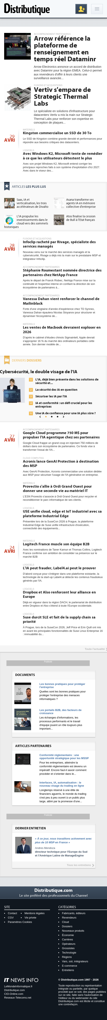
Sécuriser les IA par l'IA (51, 396)
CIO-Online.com (13, 993)
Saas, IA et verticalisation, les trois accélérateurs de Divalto (32, 203)
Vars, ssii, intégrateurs (75, 961)
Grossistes (68, 948)
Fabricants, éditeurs (73, 913)
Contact (12, 913)
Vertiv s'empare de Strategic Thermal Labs (62, 97)
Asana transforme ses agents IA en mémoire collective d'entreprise (81, 203)
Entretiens (68, 970)
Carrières (67, 939)
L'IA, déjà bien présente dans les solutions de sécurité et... (66, 381)
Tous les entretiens (79, 865)
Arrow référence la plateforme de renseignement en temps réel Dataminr (65, 49)
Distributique (27, 9)
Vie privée (30, 917)
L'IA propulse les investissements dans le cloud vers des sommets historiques (26, 222)
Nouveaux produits (73, 930)
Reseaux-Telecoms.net (17, 997)
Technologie (69, 952)
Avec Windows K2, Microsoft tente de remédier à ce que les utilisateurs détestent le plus (62, 155)
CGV (11, 917)
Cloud (65, 922)
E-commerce (69, 965)
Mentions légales (35, 913)
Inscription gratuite (81, 9)
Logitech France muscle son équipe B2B (56, 544)
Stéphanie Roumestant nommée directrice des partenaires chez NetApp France (62, 272)
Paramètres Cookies (20, 922)
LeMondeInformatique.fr (18, 986)
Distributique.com (14, 990)
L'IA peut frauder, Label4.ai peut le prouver (59, 568)
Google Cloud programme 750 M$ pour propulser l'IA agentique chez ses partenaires (61, 435)
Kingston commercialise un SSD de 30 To (57, 133)
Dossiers (67, 926)
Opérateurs (68, 943)
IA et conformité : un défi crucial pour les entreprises (63, 404)
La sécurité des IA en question (56, 390)
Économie (68, 935)
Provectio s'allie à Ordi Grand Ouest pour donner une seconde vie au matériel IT (57, 488)
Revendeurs (69, 917)
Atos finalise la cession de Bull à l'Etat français (80, 218)
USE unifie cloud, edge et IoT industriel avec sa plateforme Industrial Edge (62, 513)
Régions (67, 957)
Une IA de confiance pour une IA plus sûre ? (65, 413)
